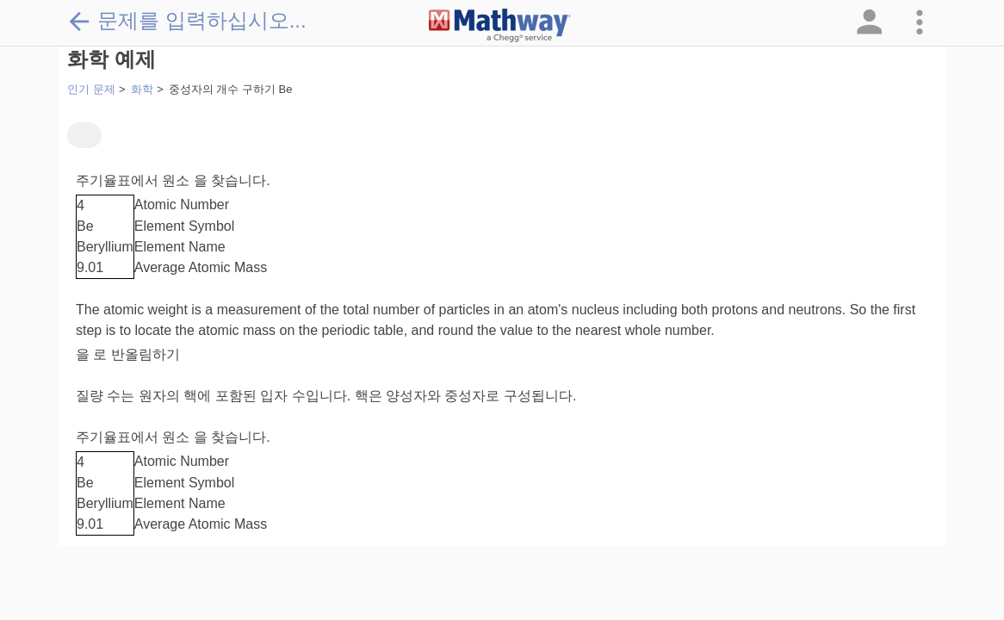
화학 (142, 89)
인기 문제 (91, 89)
